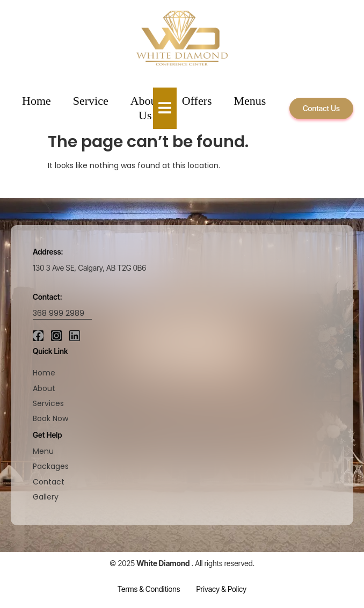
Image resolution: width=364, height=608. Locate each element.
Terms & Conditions (149, 588)
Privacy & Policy (221, 588)
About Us (145, 107)
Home (36, 100)
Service (90, 100)
